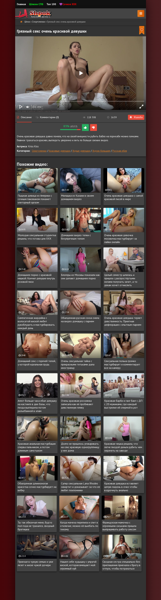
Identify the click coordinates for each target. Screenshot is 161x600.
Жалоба (136, 117)
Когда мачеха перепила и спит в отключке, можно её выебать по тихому (79, 526)
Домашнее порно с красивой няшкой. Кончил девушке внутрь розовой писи (36, 278)
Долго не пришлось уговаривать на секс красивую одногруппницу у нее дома (80, 447)
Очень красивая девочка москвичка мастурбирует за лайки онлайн (120, 238)
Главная (21, 4)
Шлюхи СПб (36, 4)
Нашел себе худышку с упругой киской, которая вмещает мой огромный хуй (78, 565)
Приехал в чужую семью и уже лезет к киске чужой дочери (35, 563)
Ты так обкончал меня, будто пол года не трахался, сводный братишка (36, 526)
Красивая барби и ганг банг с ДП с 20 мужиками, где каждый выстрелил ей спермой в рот (123, 404)
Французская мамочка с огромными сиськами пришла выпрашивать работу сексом (119, 526)
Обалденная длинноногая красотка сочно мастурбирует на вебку (37, 487)
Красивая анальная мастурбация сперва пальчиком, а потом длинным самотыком (37, 447)
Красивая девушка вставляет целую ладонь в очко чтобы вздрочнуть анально (121, 487)
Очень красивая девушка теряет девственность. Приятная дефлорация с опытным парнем (123, 321)
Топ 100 (51, 4)
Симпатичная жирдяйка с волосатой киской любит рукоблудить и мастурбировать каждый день (36, 323)
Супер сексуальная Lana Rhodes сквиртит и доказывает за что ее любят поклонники (80, 487)
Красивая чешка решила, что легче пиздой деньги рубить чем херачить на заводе (123, 447)
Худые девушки (81, 150)
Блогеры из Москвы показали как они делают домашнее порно (80, 276)
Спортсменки (39, 150)
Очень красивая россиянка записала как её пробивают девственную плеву (77, 404)
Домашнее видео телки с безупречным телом (76, 236)
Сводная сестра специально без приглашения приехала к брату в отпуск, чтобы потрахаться (121, 565)
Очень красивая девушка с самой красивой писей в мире (123, 197)
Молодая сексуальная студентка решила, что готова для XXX (37, 236)
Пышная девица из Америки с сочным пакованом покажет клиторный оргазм (35, 199)
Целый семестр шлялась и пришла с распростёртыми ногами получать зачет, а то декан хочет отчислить (120, 280)
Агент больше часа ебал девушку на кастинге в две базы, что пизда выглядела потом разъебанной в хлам (37, 406)
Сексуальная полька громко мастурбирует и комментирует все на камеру (122, 364)
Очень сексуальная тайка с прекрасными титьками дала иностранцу (77, 364)
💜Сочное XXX (67, 4)
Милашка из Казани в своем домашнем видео (77, 197)
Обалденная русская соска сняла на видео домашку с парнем (80, 319)
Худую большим (101, 150)
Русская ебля (119, 150)
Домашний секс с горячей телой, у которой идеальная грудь (37, 362)
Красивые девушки (59, 150)
